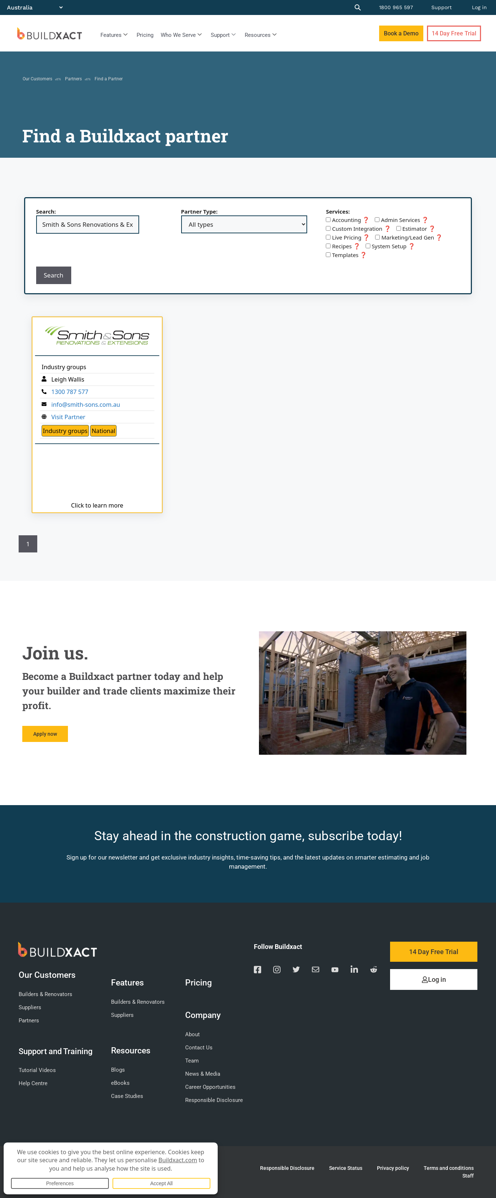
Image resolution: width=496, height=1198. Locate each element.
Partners (73, 78)
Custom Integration (358, 228)
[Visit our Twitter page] (296, 971)
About (192, 1034)
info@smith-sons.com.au (85, 404)
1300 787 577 (69, 392)
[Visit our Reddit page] (373, 971)
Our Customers (37, 78)
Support (441, 7)
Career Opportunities (210, 1087)
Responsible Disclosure (214, 1100)
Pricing (145, 35)
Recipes (343, 246)
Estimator (416, 228)
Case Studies (127, 1096)
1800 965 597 (396, 7)
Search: (46, 211)
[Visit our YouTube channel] (335, 970)
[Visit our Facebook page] (257, 970)
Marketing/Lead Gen (409, 237)
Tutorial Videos (37, 1070)
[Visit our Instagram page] (277, 970)
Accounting (348, 219)
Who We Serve (181, 35)
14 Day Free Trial (454, 33)
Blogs (118, 1070)
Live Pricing (348, 237)
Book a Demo (401, 33)
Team (192, 1060)
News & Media (202, 1074)
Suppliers (30, 1007)
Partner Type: (199, 211)
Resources (260, 35)
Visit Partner (68, 417)
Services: (338, 211)
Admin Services (402, 219)
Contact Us (199, 1047)
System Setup (390, 246)
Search (54, 275)
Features (113, 35)
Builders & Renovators (45, 994)
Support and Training (55, 1051)
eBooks (120, 1083)
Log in (479, 7)
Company (204, 1015)
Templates (346, 254)
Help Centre (33, 1083)
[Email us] (315, 971)
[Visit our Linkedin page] (354, 970)
